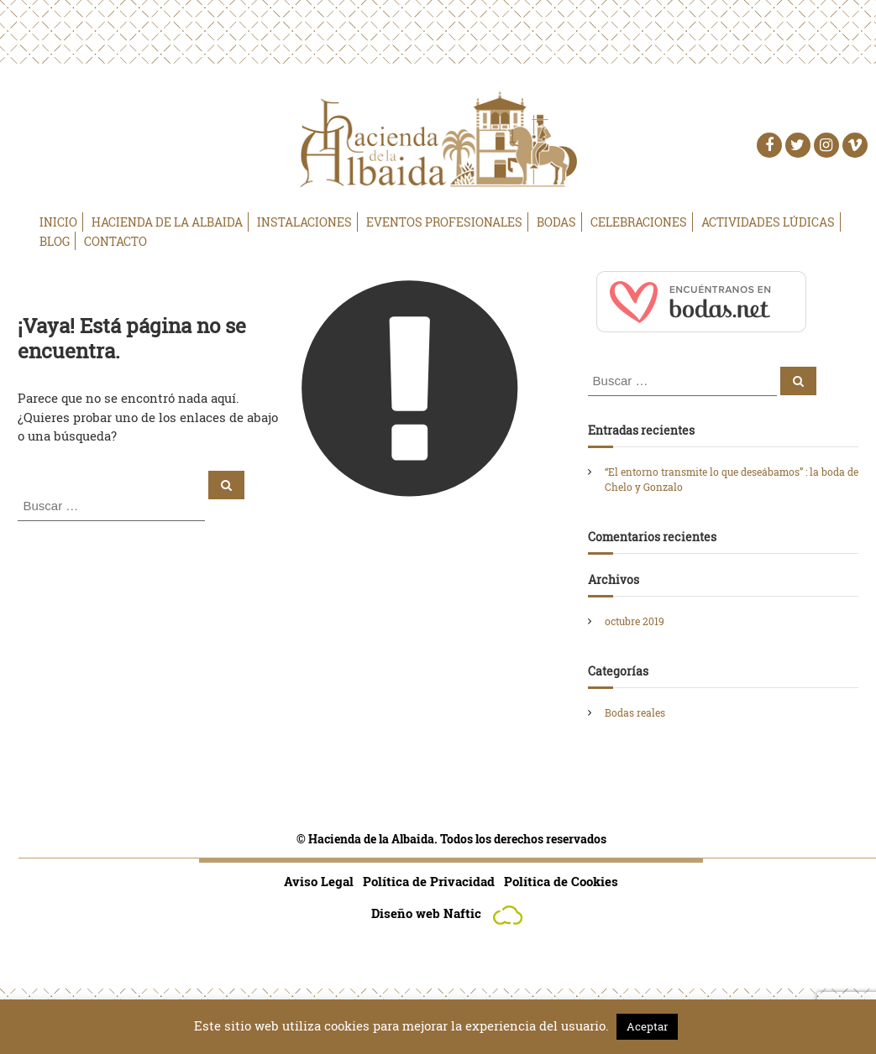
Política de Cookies (561, 881)
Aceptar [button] (647, 1026)
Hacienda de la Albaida (167, 222)
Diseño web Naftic (451, 913)
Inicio (58, 222)
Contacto (115, 241)
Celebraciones (638, 222)
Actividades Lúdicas (768, 222)
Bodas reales (635, 712)
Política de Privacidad (429, 881)
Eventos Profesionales (444, 222)
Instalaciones (304, 222)
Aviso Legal (319, 881)
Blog (54, 241)
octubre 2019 (634, 621)
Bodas (556, 222)
